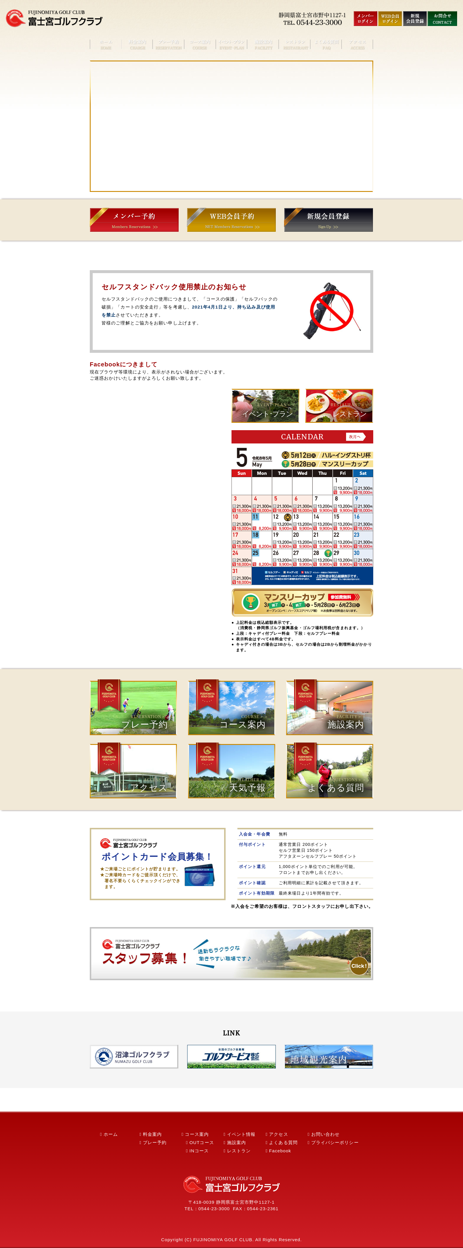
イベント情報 (241, 1134)
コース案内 (231, 705)
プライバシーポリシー (335, 1142)
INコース (199, 1150)
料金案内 (152, 1134)
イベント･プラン (267, 414)
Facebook (280, 1150)
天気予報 (231, 768)
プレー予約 (133, 705)
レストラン (349, 414)
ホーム (111, 1134)
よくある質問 (329, 768)
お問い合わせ (325, 1134)
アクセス (133, 768)
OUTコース (201, 1142)
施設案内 (329, 705)
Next (356, 437)
